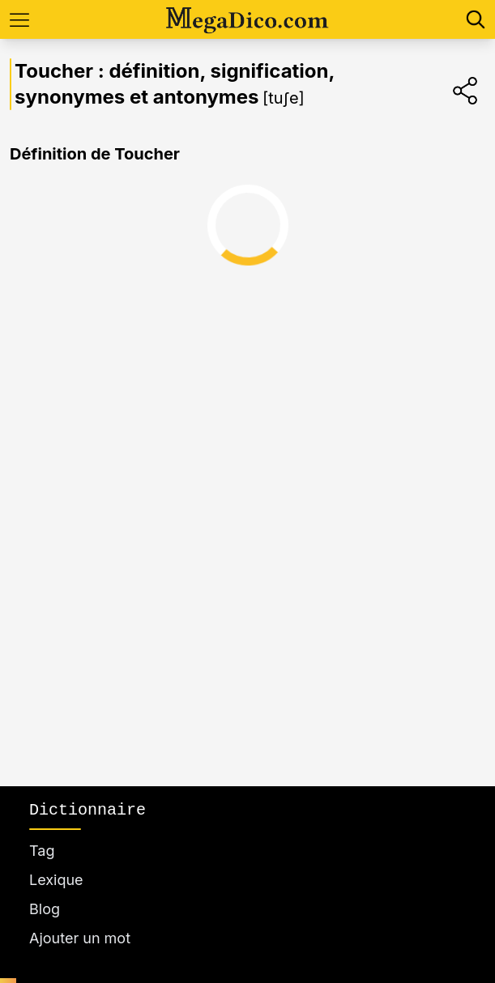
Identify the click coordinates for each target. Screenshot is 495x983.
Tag (41, 850)
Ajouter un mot (79, 938)
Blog (44, 908)
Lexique (56, 879)
